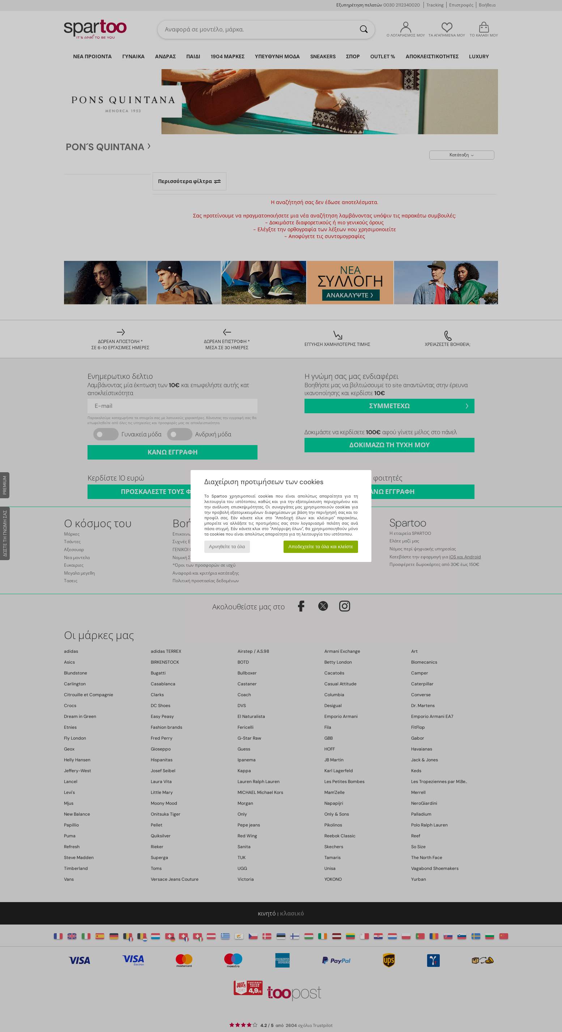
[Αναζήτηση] (364, 30)
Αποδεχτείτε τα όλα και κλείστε (320, 546)
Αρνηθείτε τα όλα (227, 546)
